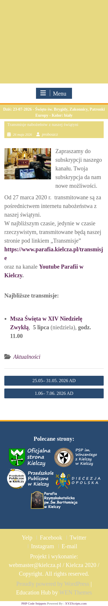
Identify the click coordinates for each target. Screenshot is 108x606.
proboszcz (50, 134)
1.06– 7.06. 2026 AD (54, 393)
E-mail (69, 546)
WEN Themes (75, 592)
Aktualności (26, 357)
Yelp (27, 538)
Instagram (42, 546)
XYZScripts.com (76, 603)
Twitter (78, 538)
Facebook (51, 538)
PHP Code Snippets (33, 603)
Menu (53, 93)
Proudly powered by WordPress (52, 584)
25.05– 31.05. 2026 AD (53, 380)
